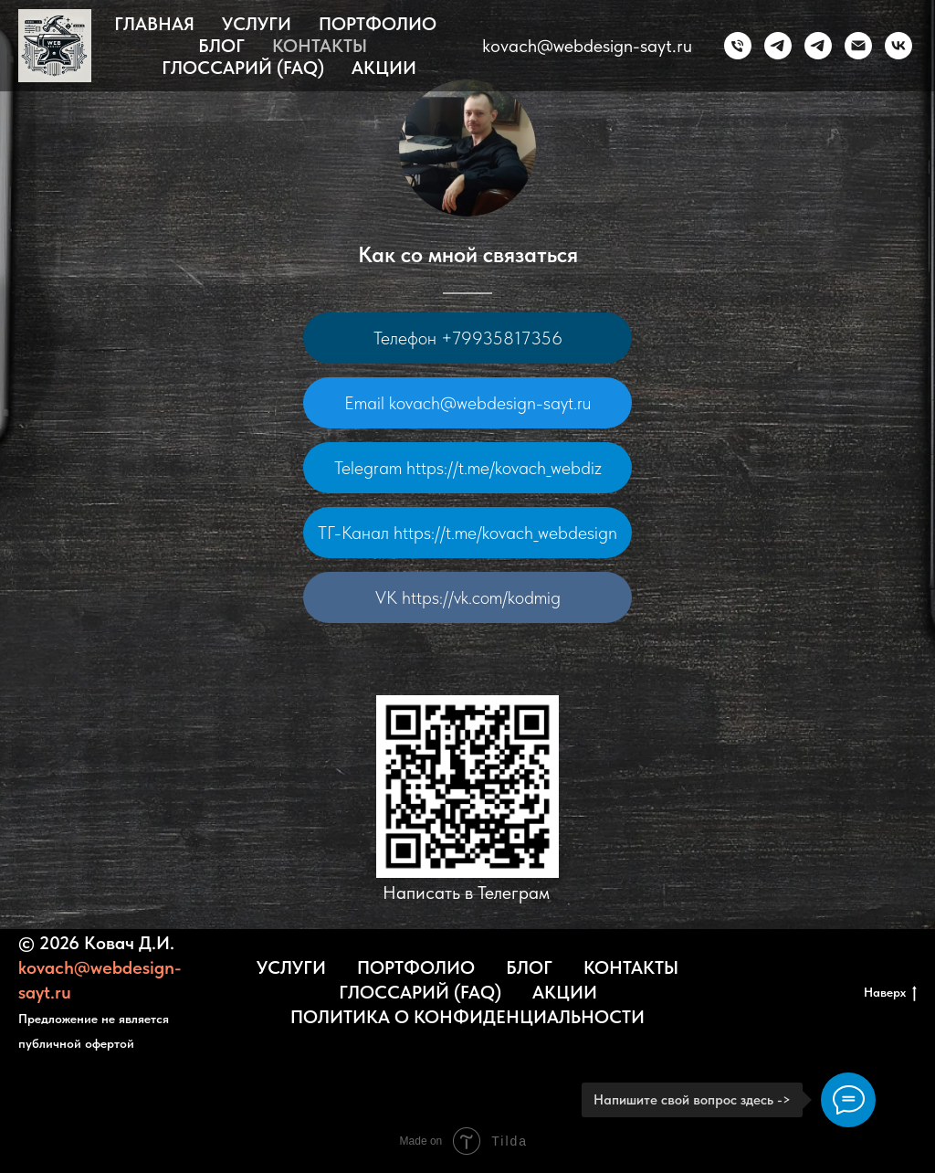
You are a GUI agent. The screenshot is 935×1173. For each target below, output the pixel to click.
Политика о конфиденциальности (467, 1017)
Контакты (319, 46)
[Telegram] (778, 45)
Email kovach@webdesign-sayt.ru (467, 403)
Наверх (890, 993)
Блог (221, 46)
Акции (384, 68)
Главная (154, 24)
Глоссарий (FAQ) (243, 68)
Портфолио (377, 24)
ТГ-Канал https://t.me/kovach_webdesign (467, 533)
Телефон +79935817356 (467, 338)
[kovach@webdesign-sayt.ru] (858, 45)
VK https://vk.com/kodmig (468, 597)
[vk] (898, 45)
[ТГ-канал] (818, 45)
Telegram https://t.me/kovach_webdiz (468, 468)
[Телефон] (737, 45)
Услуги (256, 24)
